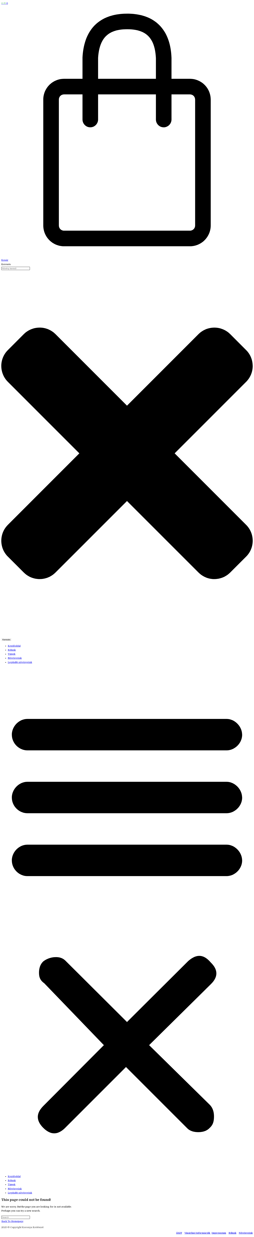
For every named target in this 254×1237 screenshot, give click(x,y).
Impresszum (219, 1233)
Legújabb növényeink (20, 662)
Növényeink (15, 658)
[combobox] (15, 268)
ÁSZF (179, 1233)
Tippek (11, 654)
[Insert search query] (15, 1217)
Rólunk (12, 650)
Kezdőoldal (14, 646)
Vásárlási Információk (198, 1233)
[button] (127, 919)
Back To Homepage (12, 1221)
